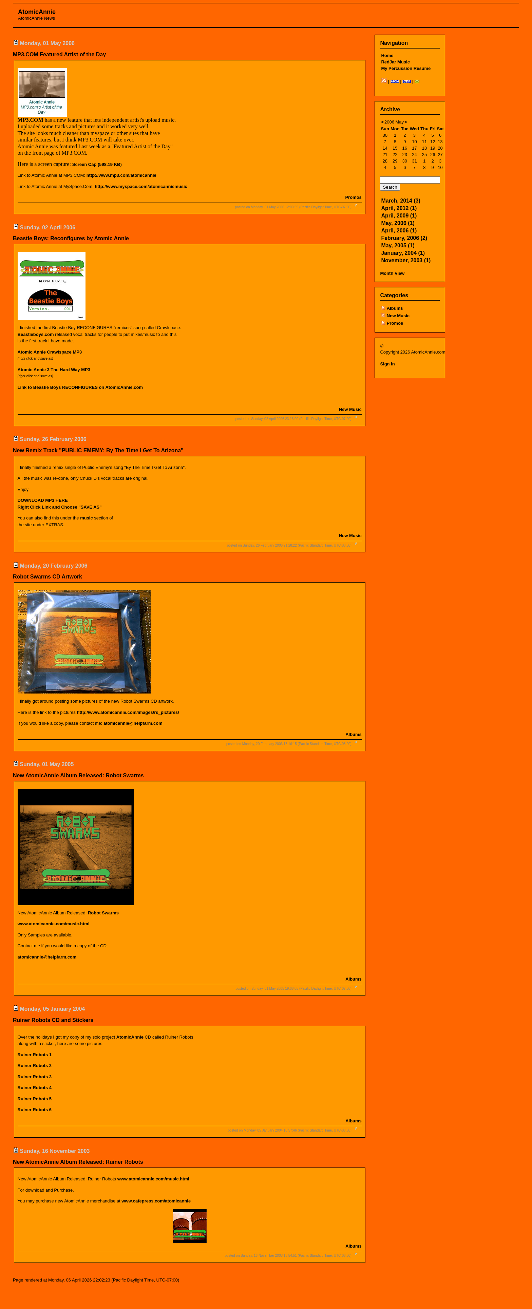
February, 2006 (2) (404, 238)
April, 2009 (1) (399, 216)
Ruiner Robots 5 (35, 1098)
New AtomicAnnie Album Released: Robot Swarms (78, 775)
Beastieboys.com (36, 334)
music (86, 517)
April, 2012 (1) (399, 208)
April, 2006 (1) (399, 230)
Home (387, 55)
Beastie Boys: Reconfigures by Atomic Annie (71, 238)
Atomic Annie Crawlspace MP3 (50, 352)
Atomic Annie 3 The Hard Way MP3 (54, 369)
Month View (392, 273)
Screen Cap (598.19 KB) (97, 164)
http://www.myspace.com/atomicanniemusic (141, 186)
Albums (353, 734)
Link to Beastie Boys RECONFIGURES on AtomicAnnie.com (80, 387)
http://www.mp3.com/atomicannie (121, 175)
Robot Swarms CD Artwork (47, 577)
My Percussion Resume (406, 68)
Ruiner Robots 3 (35, 1076)
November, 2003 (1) (406, 260)
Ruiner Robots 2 (35, 1065)
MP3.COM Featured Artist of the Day (59, 54)
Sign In (387, 363)
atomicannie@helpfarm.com (133, 723)
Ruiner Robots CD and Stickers (53, 1020)
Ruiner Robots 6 (35, 1109)
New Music (350, 409)
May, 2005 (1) (397, 245)
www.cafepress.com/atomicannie (156, 1200)
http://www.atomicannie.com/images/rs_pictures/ (128, 712)
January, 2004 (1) (403, 253)
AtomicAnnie (37, 11)
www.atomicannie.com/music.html (153, 1178)
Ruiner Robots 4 (35, 1087)
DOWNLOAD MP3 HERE (43, 500)
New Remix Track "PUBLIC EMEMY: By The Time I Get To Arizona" (98, 450)
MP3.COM (30, 120)
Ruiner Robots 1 (35, 1054)
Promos (353, 197)
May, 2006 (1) (397, 223)
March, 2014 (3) (400, 201)
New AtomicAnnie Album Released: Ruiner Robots (78, 1162)
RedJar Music (395, 61)
